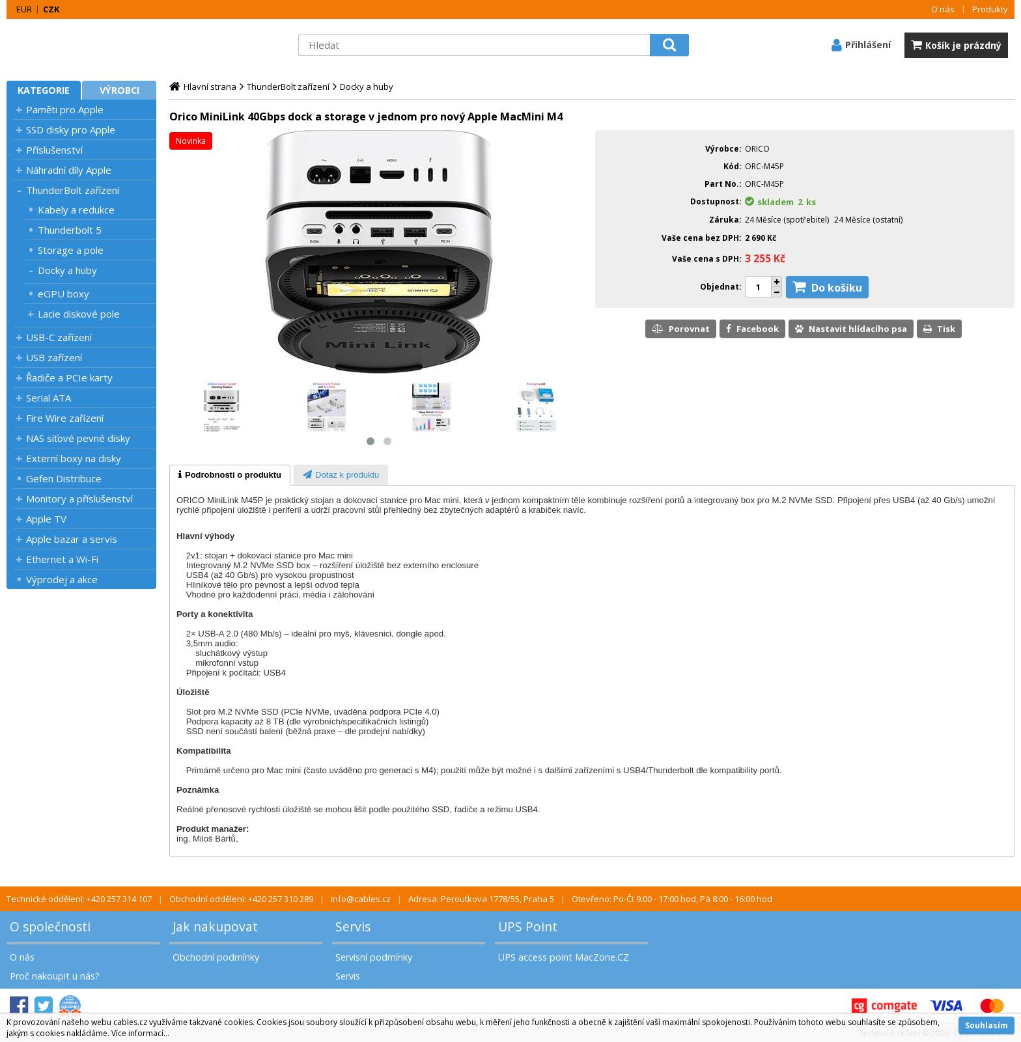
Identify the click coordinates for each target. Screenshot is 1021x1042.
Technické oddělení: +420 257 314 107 (79, 899)
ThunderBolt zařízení (72, 190)
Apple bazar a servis (71, 538)
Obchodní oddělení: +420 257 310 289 (241, 899)
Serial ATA (48, 397)
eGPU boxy (63, 293)
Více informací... (140, 1033)
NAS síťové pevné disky (78, 438)
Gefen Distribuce (64, 478)
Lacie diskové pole (79, 313)
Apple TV (46, 518)
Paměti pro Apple (65, 109)
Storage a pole (71, 249)
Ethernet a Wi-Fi (62, 559)
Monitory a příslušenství (79, 498)
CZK (51, 9)
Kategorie (44, 90)
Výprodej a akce (62, 579)
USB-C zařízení (59, 337)
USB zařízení (54, 357)
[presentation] (230, 475)
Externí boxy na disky (73, 458)
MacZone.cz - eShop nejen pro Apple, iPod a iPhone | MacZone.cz (88, 45)
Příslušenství (54, 149)
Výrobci (119, 90)
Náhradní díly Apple (68, 169)
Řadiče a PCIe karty (69, 377)
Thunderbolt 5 (70, 229)
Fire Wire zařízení (65, 417)
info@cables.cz (361, 899)
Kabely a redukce (76, 209)
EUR (24, 9)
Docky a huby (67, 270)
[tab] (229, 475)
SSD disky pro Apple (70, 129)
